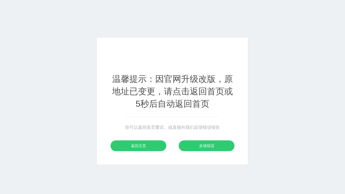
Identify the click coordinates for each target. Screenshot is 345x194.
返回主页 (138, 146)
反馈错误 (206, 146)
